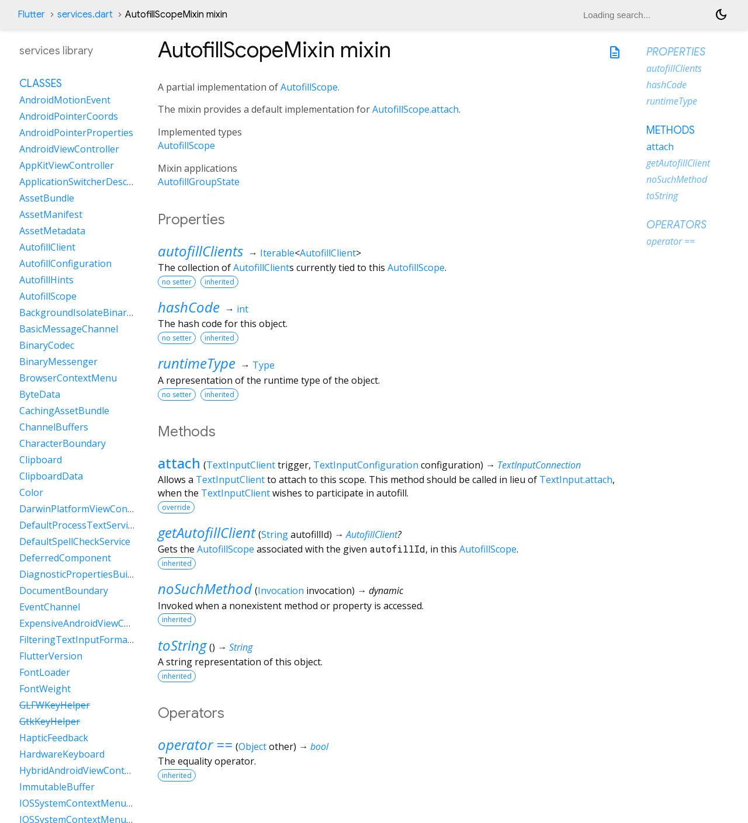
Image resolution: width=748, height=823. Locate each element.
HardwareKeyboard (62, 754)
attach (179, 463)
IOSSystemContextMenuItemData (93, 803)
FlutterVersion (50, 656)
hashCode (189, 307)
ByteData (39, 394)
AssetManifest (50, 214)
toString (182, 645)
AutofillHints (46, 279)
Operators (676, 224)
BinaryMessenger (58, 361)
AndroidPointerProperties (76, 132)
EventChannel (49, 606)
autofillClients (200, 251)
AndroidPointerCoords (68, 116)
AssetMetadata (52, 230)
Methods (670, 130)
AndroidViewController (69, 149)
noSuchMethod (205, 588)
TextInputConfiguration (365, 465)
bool (319, 746)
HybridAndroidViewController (83, 770)
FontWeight (45, 688)
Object (252, 746)
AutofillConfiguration (65, 263)
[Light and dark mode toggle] (721, 14)
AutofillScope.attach (415, 109)
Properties (675, 52)
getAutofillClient (206, 532)
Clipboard (40, 459)
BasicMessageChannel (68, 328)
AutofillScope (309, 87)
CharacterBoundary (62, 443)
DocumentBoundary (63, 590)
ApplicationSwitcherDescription (88, 181)
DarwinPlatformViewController (87, 508)
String (274, 534)
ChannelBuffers (53, 427)
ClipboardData (51, 476)
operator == (195, 744)
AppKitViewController (66, 165)
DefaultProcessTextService (78, 525)
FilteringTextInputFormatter (81, 639)
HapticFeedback (53, 737)
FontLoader (44, 672)
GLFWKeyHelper (54, 705)
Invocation (281, 590)
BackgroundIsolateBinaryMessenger (100, 312)
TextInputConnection (539, 465)
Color (31, 492)
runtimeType (197, 363)
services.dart (85, 14)
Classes (40, 83)
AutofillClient (328, 252)
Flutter (31, 14)
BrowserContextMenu (68, 377)
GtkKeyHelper (49, 721)
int (242, 309)
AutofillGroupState (199, 181)
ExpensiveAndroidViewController (91, 623)
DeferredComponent (65, 557)
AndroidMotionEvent (64, 99)
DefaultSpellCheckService (74, 541)
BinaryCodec (46, 345)
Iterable (277, 252)
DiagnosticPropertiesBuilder (81, 574)
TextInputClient (240, 465)
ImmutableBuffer (57, 786)
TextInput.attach (575, 479)
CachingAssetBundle (64, 410)
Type (263, 365)
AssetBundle (46, 198)
